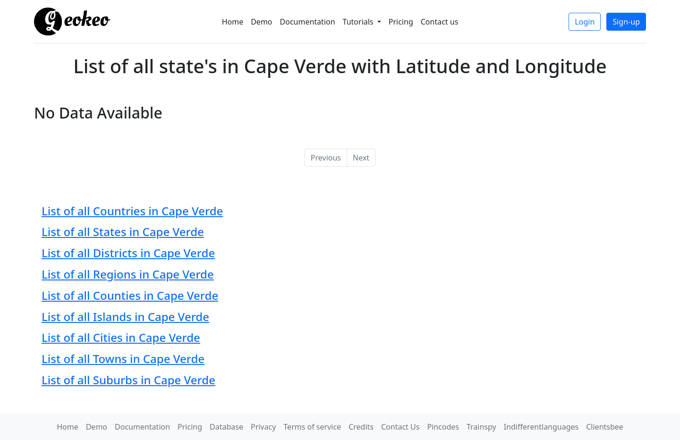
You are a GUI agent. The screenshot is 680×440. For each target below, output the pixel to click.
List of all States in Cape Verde (123, 231)
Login (585, 22)
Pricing (401, 22)
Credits (361, 427)
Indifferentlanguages (541, 427)
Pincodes (443, 427)
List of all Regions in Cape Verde (128, 274)
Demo (261, 22)
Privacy (263, 427)
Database (226, 427)
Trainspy (481, 427)
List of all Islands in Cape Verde (125, 316)
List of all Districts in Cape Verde (128, 253)
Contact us (440, 22)
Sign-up (626, 22)
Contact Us (400, 427)
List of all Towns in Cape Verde (123, 358)
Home (233, 22)
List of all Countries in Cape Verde (132, 211)
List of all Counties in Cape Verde (130, 295)
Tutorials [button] (359, 22)
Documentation (307, 22)
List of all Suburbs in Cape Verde (128, 380)
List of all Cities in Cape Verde (121, 337)
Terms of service (312, 427)
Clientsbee (604, 427)
